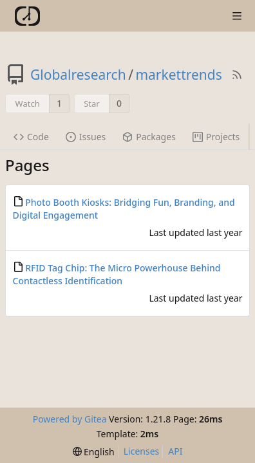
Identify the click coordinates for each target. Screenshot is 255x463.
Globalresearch (78, 74)
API (175, 451)
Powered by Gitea (70, 419)
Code (31, 137)
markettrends (178, 74)
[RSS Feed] (237, 74)
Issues (86, 137)
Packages (149, 137)
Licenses (142, 451)
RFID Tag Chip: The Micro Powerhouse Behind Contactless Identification (117, 274)
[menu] (94, 452)
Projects (216, 137)
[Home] (27, 16)
